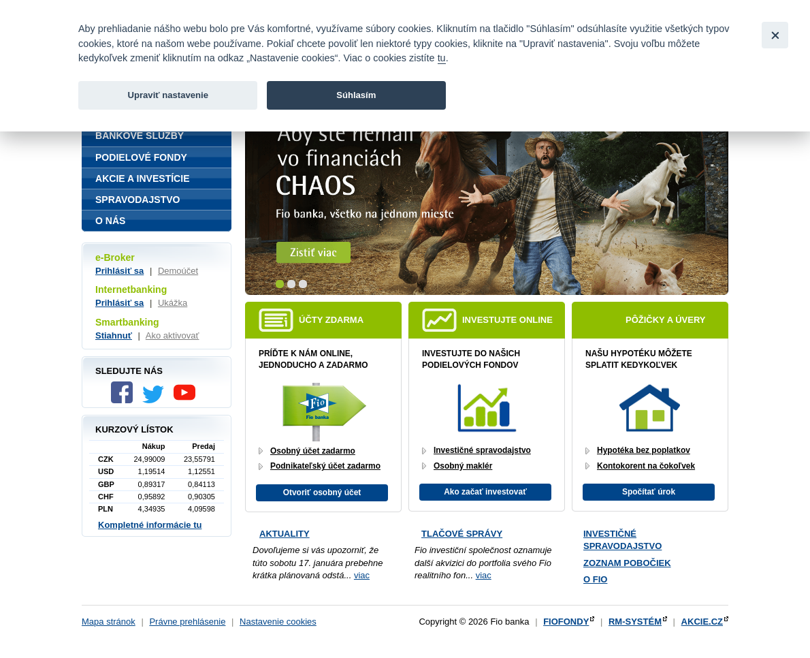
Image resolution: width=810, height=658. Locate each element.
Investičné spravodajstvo (482, 450)
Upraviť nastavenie (167, 95)
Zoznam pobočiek (627, 563)
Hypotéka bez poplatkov (643, 450)
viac (362, 575)
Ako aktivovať (172, 335)
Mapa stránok (108, 621)
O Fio (595, 579)
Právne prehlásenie (187, 621)
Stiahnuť (113, 335)
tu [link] (442, 57)
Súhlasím (356, 95)
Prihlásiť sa (119, 271)
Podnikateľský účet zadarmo (325, 466)
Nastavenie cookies (278, 621)
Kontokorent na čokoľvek (646, 466)
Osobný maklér (463, 466)
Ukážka (172, 303)
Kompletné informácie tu (149, 525)
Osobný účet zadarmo (312, 451)
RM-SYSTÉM (635, 621)
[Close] (775, 35)
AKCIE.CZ (702, 621)
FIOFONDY (566, 621)
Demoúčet (178, 271)
